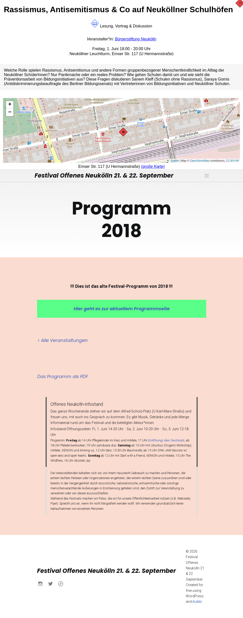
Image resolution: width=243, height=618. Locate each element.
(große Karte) (153, 166)
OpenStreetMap (199, 160)
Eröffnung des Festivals (166, 440)
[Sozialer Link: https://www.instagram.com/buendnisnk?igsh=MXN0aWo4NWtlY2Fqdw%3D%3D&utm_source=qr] (42, 583)
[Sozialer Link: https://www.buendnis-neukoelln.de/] (62, 583)
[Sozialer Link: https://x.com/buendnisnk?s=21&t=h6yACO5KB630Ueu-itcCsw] (52, 583)
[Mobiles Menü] (207, 175)
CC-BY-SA (232, 160)
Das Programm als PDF (62, 376)
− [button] (9, 112)
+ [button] (9, 104)
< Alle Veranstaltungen (62, 340)
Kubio (197, 601)
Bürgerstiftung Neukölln (135, 39)
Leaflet (175, 160)
